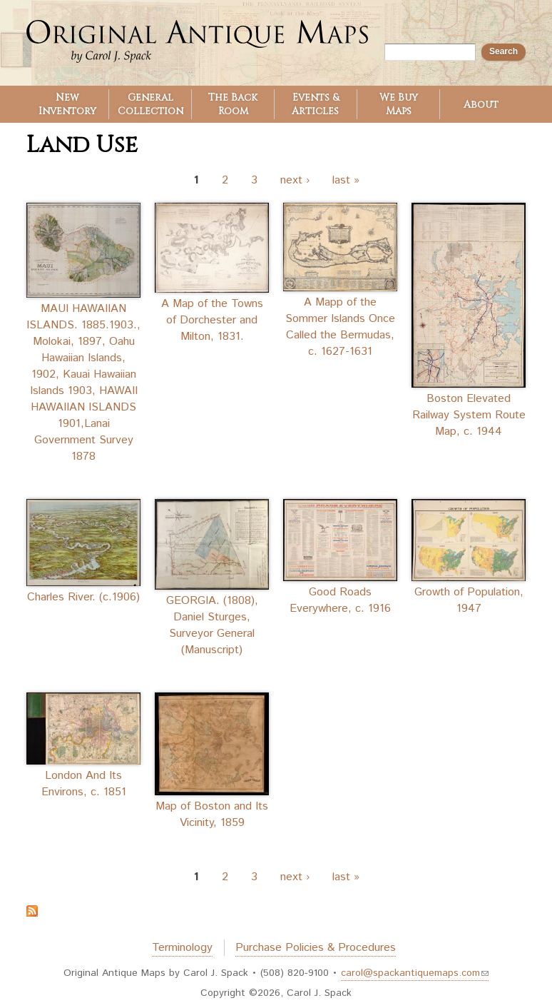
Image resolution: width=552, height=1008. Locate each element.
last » (345, 180)
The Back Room (232, 104)
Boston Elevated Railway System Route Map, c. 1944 (469, 415)
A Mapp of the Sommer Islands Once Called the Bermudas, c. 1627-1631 (340, 327)
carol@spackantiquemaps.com (415, 973)
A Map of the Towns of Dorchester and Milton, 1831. (212, 320)
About (481, 104)
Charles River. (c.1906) (83, 597)
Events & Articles (315, 104)
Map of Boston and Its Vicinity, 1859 (211, 814)
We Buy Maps (398, 104)
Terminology (182, 947)
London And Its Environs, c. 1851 (83, 783)
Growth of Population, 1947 (468, 600)
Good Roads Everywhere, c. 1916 (340, 600)
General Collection (150, 104)
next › (295, 180)
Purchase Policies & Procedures (315, 947)
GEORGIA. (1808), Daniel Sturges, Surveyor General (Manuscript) (212, 625)
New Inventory (67, 104)
